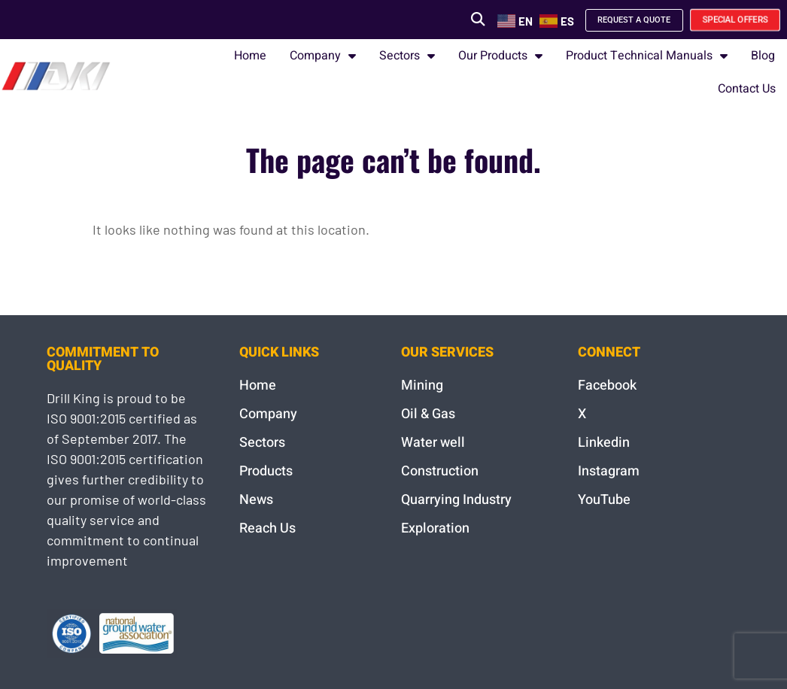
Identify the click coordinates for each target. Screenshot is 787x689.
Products (266, 471)
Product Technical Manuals (647, 55)
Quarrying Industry (456, 500)
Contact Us (747, 89)
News (256, 500)
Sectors (407, 55)
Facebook (607, 385)
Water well (433, 443)
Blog (763, 56)
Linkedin (604, 443)
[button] (451, 19)
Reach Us (267, 528)
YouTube (604, 500)
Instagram (609, 471)
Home (250, 56)
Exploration (435, 528)
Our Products (500, 55)
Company (323, 55)
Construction (440, 471)
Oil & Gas (428, 414)
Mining (422, 385)
